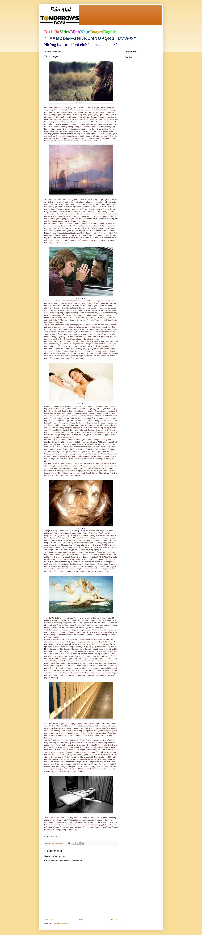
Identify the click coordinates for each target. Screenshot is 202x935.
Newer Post (49, 920)
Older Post (113, 920)
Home (81, 920)
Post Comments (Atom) (62, 923)
